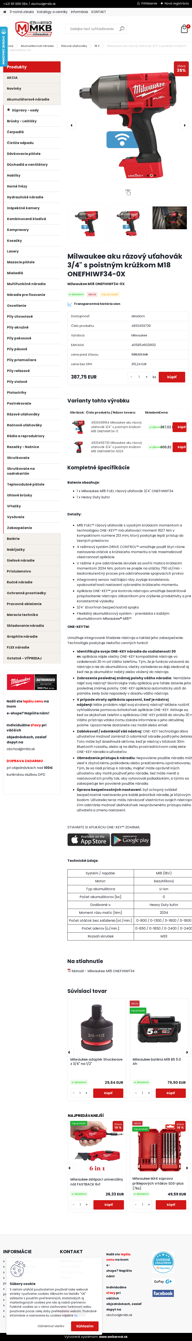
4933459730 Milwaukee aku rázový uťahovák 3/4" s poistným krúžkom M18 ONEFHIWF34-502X (116, 447)
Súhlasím (84, 1326)
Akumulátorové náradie (37, 46)
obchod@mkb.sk (21, 749)
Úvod (9, 46)
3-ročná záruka (22, 12)
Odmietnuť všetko (51, 1326)
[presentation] (71, 125)
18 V (97, 46)
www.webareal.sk (113, 1337)
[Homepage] (4, 12)
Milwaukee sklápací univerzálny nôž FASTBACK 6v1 (96, 1182)
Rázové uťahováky (74, 46)
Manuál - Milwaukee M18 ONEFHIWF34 (101, 971)
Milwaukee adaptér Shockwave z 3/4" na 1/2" (96, 1061)
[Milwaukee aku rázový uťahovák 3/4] (86, 224)
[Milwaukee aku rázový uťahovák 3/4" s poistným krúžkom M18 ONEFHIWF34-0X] (128, 125)
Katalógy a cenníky (52, 12)
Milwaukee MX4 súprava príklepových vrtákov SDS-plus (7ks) (158, 1183)
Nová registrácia (177, 3)
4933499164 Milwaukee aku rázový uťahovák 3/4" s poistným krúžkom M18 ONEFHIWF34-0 (116, 427)
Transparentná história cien (93, 304)
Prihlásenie (149, 3)
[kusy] (139, 377)
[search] (121, 30)
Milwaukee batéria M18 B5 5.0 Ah (157, 1061)
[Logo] (32, 29)
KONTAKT (99, 12)
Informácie (79, 12)
